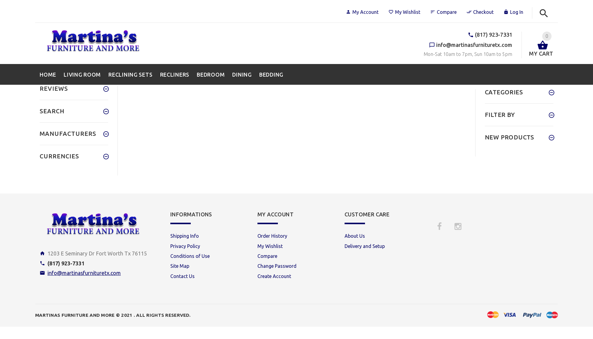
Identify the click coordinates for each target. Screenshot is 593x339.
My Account (362, 12)
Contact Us (182, 276)
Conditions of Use (190, 256)
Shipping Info (184, 236)
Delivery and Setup (365, 246)
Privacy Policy (185, 246)
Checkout (480, 12)
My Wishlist (404, 12)
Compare (443, 12)
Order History (272, 236)
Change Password (276, 266)
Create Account (274, 276)
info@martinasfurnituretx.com (84, 273)
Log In (513, 12)
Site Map (179, 266)
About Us (355, 236)
